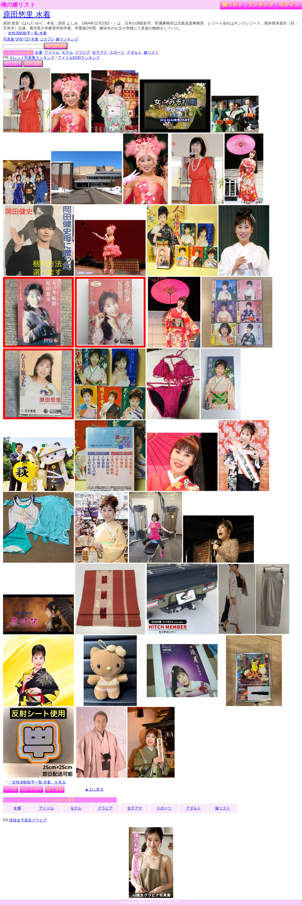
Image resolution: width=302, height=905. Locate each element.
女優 (38, 52)
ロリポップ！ (170, 902)
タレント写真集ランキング (32, 58)
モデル (67, 52)
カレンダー (31, 789)
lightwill (146, 902)
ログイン (289, 4)
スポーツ (117, 52)
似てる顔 (33, 63)
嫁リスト (232, 4)
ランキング (261, 4)
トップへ (12, 63)
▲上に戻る (94, 789)
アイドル (51, 52)
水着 (34, 39)
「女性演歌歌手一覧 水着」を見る (37, 782)
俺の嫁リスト (18, 5)
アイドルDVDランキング (79, 58)
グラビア (82, 52)
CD (27, 39)
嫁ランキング (67, 39)
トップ (10, 789)
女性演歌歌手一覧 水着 (27, 33)
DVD (19, 39)
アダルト (134, 52)
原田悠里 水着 (26, 14)
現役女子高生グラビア (28, 820)
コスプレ (47, 39)
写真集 (8, 39)
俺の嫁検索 (55, 46)
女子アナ (99, 52)
